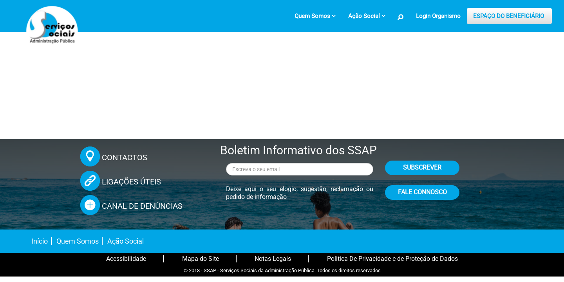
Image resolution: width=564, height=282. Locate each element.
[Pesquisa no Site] (401, 17)
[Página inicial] (51, 29)
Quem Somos (77, 241)
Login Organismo (438, 16)
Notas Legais (273, 258)
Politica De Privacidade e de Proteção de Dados (392, 258)
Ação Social (125, 241)
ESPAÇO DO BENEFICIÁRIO (508, 16)
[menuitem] (315, 16)
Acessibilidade (126, 258)
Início (39, 241)
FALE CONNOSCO (422, 192)
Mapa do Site (200, 258)
